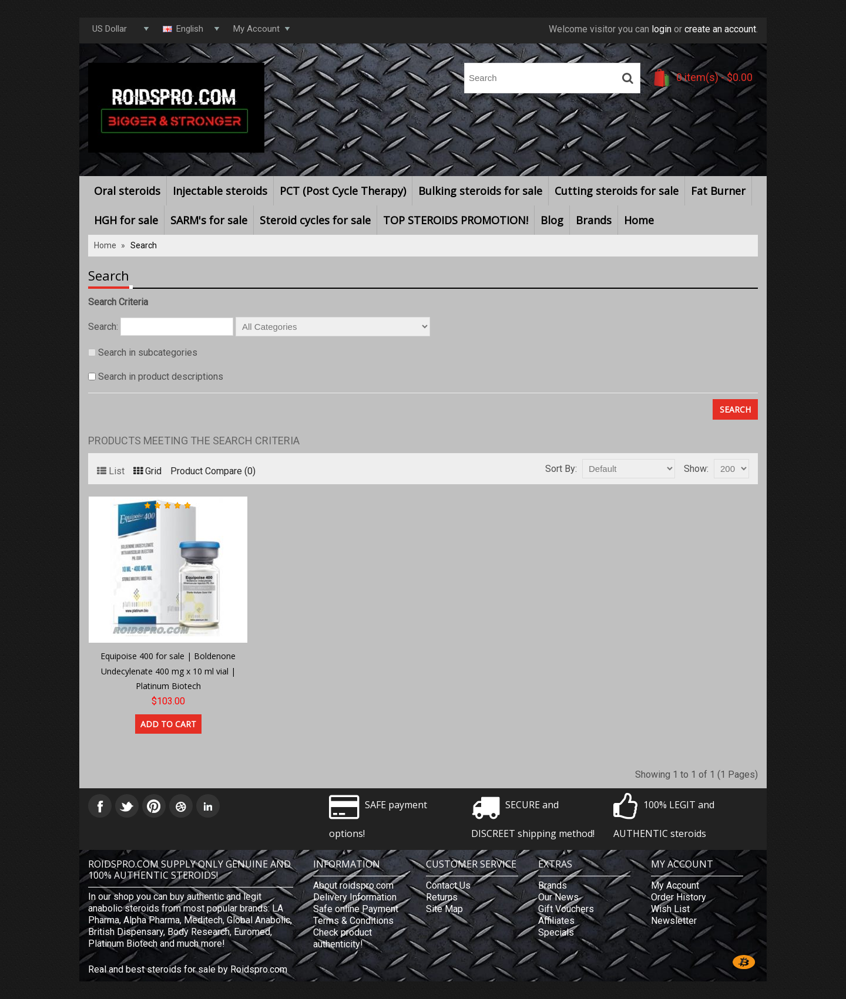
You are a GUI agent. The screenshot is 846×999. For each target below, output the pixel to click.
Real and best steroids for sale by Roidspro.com (187, 969)
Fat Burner (718, 191)
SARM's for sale (208, 220)
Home (639, 220)
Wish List (670, 908)
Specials (556, 932)
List (111, 471)
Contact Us (448, 885)
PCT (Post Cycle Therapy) (343, 191)
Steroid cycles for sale (315, 220)
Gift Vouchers (566, 908)
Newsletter (674, 920)
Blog (551, 220)
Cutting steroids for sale (617, 191)
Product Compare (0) (213, 471)
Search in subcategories (147, 352)
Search (143, 245)
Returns (442, 897)
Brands (594, 220)
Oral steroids (127, 191)
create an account (720, 29)
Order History (678, 897)
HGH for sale (126, 220)
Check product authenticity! (342, 938)
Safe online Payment (355, 908)
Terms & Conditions (353, 920)
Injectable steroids (220, 191)
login (662, 29)
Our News (558, 897)
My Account (675, 885)
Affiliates (556, 920)
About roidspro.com (353, 885)
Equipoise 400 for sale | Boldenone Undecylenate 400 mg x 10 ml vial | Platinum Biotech (168, 670)
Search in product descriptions (160, 376)
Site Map (444, 908)
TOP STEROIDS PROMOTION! (455, 220)
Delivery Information (355, 897)
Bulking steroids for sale (480, 191)
